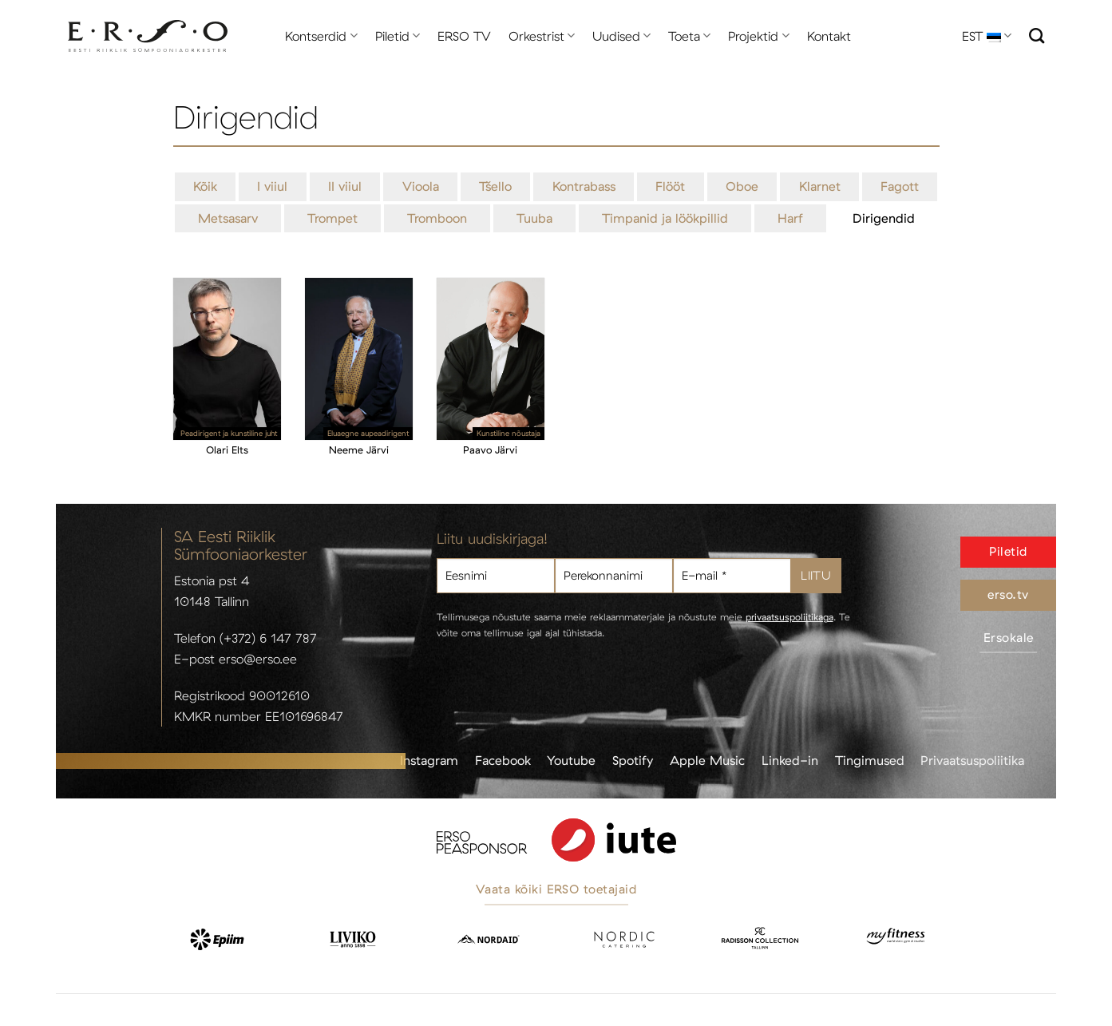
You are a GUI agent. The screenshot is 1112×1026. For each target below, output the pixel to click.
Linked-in (790, 760)
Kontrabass (583, 186)
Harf (790, 218)
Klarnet (820, 186)
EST (986, 36)
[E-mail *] (732, 576)
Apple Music (707, 760)
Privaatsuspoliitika (972, 760)
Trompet (332, 218)
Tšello (495, 186)
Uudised (621, 36)
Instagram (429, 760)
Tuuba (534, 218)
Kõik (205, 186)
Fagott (899, 186)
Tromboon (437, 218)
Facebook (503, 760)
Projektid (758, 36)
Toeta (689, 36)
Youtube (571, 760)
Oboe (742, 186)
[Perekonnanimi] (614, 576)
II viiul (345, 186)
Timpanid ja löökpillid (665, 218)
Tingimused (869, 760)
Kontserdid (321, 36)
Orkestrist (542, 36)
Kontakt (829, 36)
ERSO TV (464, 36)
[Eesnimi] (496, 576)
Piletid (397, 36)
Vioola (420, 186)
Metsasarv (228, 218)
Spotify (632, 760)
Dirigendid (884, 218)
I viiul (272, 186)
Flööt (670, 186)
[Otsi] (1036, 35)
